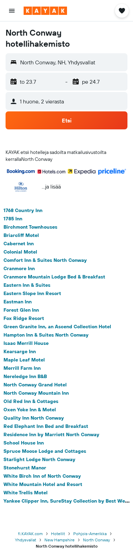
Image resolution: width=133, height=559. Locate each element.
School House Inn (23, 443)
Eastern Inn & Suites (26, 285)
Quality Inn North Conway (33, 418)
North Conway (96, 539)
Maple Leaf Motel (24, 360)
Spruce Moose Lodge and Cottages (44, 451)
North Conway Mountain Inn (36, 393)
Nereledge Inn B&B (25, 376)
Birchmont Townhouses (30, 227)
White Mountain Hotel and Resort (42, 484)
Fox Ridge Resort (23, 318)
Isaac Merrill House (26, 343)
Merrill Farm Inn (22, 368)
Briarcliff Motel (21, 235)
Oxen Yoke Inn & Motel (29, 409)
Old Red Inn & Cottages (30, 401)
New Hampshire (59, 539)
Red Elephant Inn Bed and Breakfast (45, 426)
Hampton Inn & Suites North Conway (46, 335)
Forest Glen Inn (21, 310)
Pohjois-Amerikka (90, 533)
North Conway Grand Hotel (35, 385)
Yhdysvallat (25, 539)
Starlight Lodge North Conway (39, 459)
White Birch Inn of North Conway (42, 476)
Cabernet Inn (18, 243)
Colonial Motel (20, 252)
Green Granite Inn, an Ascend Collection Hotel (57, 326)
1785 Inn (12, 219)
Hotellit (58, 533)
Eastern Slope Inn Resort (32, 293)
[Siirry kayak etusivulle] (45, 11)
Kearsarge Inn (19, 351)
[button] (11, 10)
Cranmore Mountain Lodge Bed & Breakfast (54, 277)
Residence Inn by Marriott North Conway (51, 434)
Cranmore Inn (19, 268)
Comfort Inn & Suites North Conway (45, 260)
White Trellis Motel (25, 492)
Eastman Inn (17, 302)
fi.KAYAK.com (30, 533)
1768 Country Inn (22, 210)
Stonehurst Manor (24, 468)
